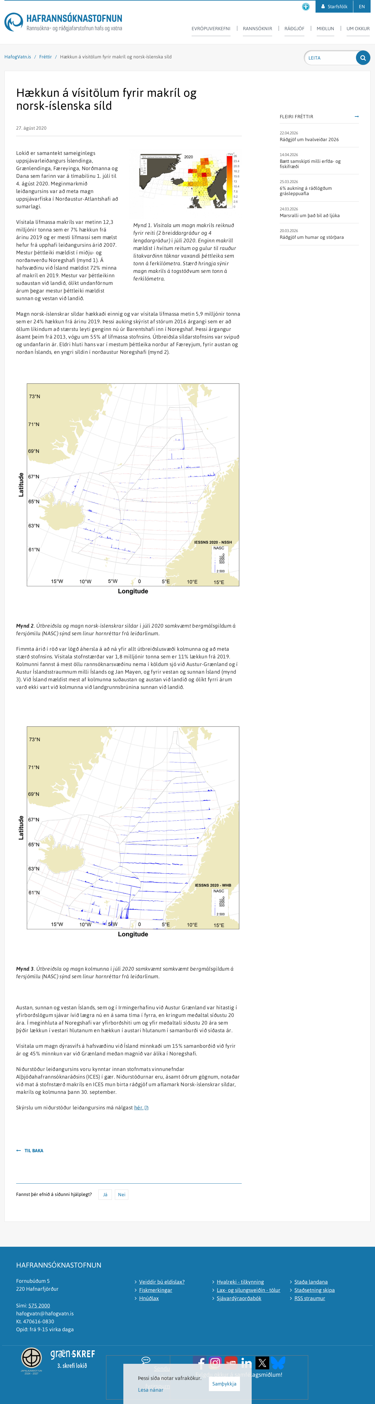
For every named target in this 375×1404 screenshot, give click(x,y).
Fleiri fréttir (296, 116)
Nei (121, 1194)
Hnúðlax (149, 1298)
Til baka (34, 1150)
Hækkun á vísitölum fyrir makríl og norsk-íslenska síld (116, 56)
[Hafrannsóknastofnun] (63, 23)
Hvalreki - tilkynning (240, 1282)
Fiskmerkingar (155, 1290)
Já (105, 1194)
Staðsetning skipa (314, 1290)
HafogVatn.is (17, 56)
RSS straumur (309, 1298)
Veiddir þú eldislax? (162, 1282)
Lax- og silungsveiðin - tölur (248, 1290)
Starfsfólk (337, 6)
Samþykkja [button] (224, 1384)
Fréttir (45, 56)
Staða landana (311, 1282)
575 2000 (39, 1305)
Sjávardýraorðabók (239, 1298)
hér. (139, 1107)
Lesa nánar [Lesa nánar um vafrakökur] (150, 1390)
